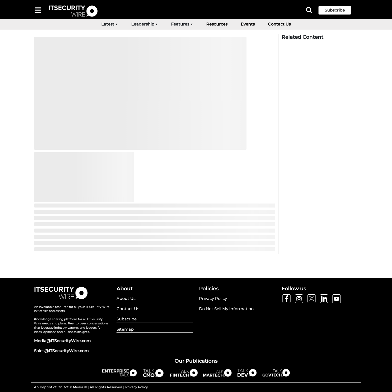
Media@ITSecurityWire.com (62, 340)
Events (248, 24)
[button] (338, 10)
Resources (217, 24)
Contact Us (279, 24)
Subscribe (335, 10)
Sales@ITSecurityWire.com (61, 350)
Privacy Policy (136, 387)
